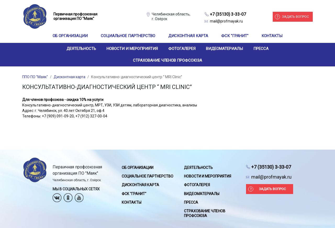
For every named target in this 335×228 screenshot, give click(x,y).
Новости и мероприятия (132, 48)
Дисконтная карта (188, 35)
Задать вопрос (295, 17)
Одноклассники (68, 196)
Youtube (79, 196)
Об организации (70, 35)
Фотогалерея (182, 48)
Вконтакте (57, 196)
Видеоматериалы (224, 48)
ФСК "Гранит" (234, 35)
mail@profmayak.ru (226, 21)
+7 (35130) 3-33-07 (228, 14)
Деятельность (81, 48)
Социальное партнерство (128, 35)
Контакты (271, 35)
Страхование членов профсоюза (167, 60)
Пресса (261, 48)
